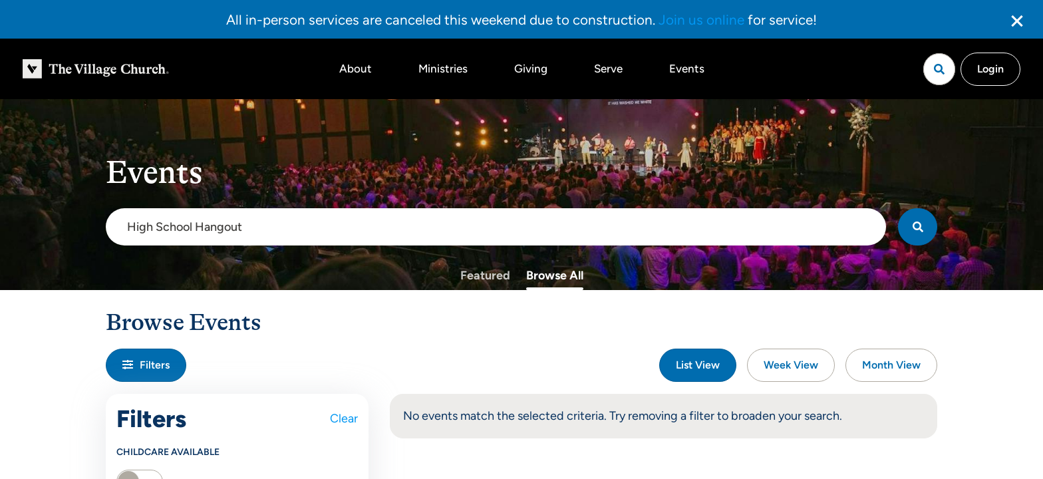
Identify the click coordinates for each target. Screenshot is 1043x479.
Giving (530, 68)
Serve (608, 68)
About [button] (355, 68)
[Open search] (939, 69)
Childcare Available (168, 452)
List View (698, 365)
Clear (344, 418)
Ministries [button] (443, 68)
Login (990, 69)
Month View (891, 365)
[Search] (917, 226)
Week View (791, 365)
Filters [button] (146, 365)
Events (686, 68)
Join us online (701, 19)
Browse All (554, 275)
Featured (485, 275)
